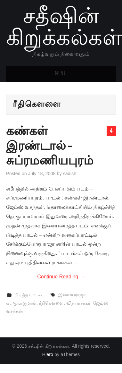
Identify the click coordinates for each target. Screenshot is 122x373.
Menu (61, 74)
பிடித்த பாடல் (28, 294)
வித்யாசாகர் (78, 303)
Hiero (47, 354)
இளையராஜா (71, 294)
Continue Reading (61, 276)
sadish (70, 173)
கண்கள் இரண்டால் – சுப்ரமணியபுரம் (50, 146)
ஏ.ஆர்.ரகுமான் (21, 303)
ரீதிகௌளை (51, 303)
